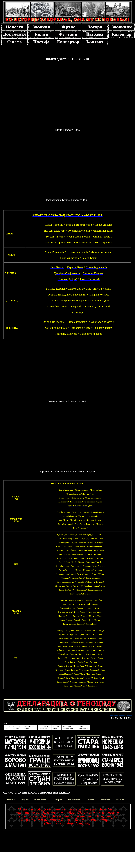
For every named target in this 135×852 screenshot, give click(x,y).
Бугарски (25, 800)
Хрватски (120, 800)
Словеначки (105, 800)
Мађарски (58, 800)
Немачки (90, 800)
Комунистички (40, 800)
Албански (11, 800)
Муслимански (74, 800)
